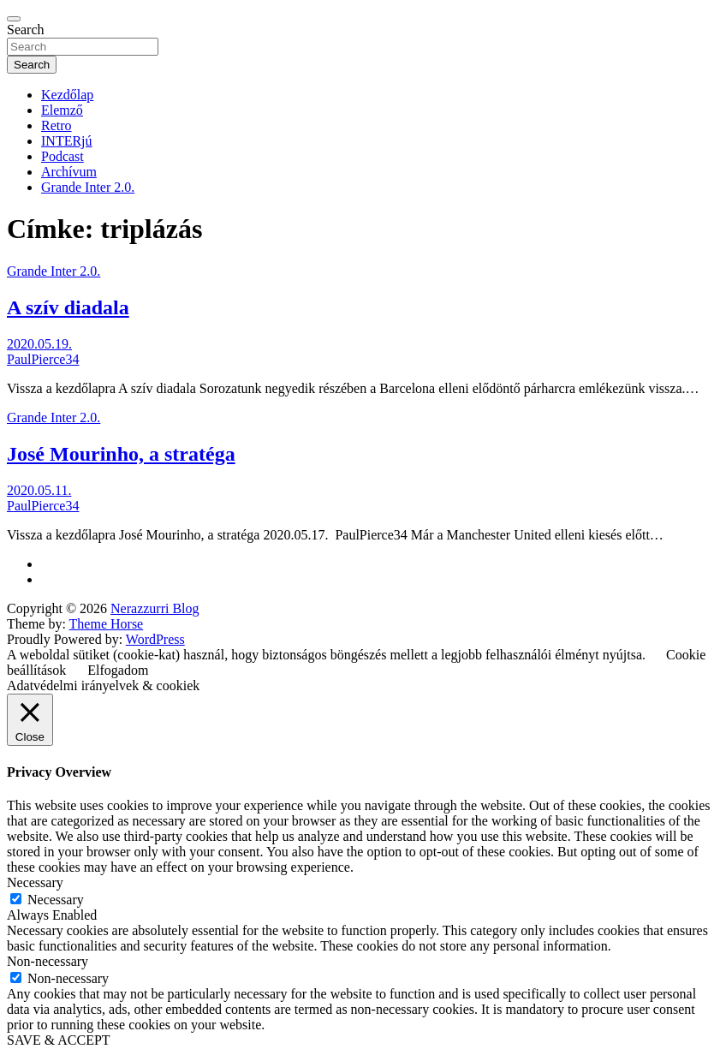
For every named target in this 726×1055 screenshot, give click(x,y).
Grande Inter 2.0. (87, 187)
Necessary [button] (35, 882)
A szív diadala (68, 307)
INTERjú (66, 141)
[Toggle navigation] (14, 18)
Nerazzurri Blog (154, 608)
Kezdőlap (67, 94)
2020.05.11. (39, 490)
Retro (56, 125)
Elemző (62, 110)
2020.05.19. (39, 344)
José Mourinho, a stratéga (121, 454)
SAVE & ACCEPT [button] (58, 1040)
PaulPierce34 (43, 359)
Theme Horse (106, 624)
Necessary (55, 899)
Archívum (69, 171)
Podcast (62, 156)
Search (26, 29)
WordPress (155, 639)
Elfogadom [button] (117, 670)
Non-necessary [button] (47, 961)
